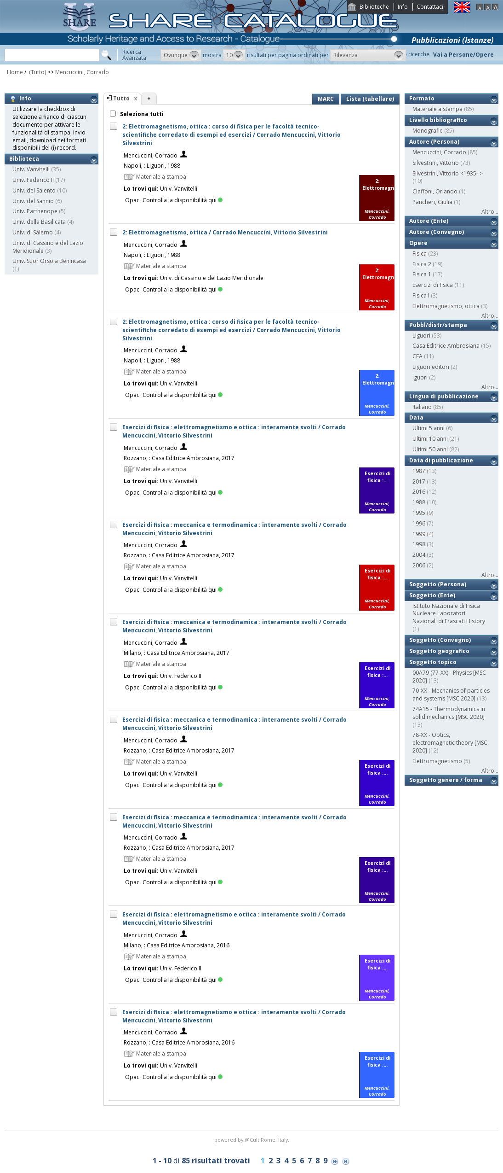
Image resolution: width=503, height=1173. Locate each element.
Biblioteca (24, 159)
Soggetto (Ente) (432, 595)
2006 (418, 565)
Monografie (427, 130)
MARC (326, 99)
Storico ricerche (409, 54)
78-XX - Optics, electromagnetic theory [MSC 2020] (449, 742)
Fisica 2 (421, 264)
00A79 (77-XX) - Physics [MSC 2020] (449, 676)
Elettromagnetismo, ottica (446, 306)
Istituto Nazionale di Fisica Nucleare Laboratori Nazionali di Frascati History (448, 613)
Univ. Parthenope (34, 211)
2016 (418, 492)
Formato (421, 98)
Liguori (421, 335)
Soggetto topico (433, 662)
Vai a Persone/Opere (463, 54)
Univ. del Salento (34, 190)
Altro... (489, 212)
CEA (417, 356)
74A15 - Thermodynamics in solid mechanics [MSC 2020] (448, 713)
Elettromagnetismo (437, 761)
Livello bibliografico (438, 120)
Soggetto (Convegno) (440, 640)
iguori (420, 377)
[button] (180, 55)
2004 (418, 555)
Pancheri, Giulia (432, 202)
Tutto (121, 98)
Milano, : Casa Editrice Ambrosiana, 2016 (176, 945)
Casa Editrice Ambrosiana (446, 346)
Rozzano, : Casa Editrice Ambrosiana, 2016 (179, 1042)
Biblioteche (374, 7)
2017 (418, 481)
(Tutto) (37, 72)
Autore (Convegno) (436, 232)
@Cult (253, 1139)
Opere (418, 243)
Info (403, 7)
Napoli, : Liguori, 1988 (152, 165)
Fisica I (420, 295)
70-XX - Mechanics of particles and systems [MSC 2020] (451, 694)
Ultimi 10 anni (430, 439)
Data (416, 417)
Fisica (419, 253)
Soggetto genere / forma (445, 780)
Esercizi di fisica (432, 285)
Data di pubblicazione (441, 460)
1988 (418, 502)
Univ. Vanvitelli (31, 169)
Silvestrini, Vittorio (435, 163)
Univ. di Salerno (32, 232)
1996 (418, 523)
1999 (418, 534)
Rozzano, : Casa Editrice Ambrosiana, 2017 (179, 458)
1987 (418, 471)
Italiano (422, 407)
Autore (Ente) (428, 221)
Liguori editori (430, 367)
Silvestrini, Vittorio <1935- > (447, 173)
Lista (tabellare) (370, 99)
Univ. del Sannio (33, 201)
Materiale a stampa (437, 109)
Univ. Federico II (33, 180)
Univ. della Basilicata (39, 222)
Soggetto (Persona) (437, 584)
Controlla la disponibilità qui (183, 200)
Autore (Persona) (434, 142)
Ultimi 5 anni (428, 428)
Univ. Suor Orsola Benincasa (49, 261)
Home (15, 72)
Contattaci (430, 7)
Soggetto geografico (439, 651)
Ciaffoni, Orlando (434, 191)
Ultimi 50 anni (430, 449)
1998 (418, 544)
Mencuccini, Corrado (82, 72)
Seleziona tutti (141, 114)
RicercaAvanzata (134, 55)
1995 (418, 513)
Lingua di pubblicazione (444, 396)
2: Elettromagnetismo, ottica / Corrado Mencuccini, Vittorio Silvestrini (225, 232)
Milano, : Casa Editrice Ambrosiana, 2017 (176, 653)
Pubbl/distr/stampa (438, 325)
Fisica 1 (421, 274)
